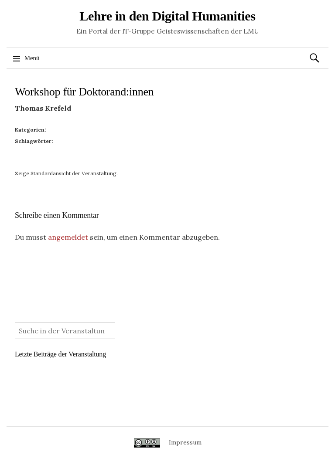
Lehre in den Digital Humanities (167, 16)
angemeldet (68, 237)
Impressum (185, 442)
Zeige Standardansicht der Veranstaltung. (66, 173)
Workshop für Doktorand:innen (84, 91)
